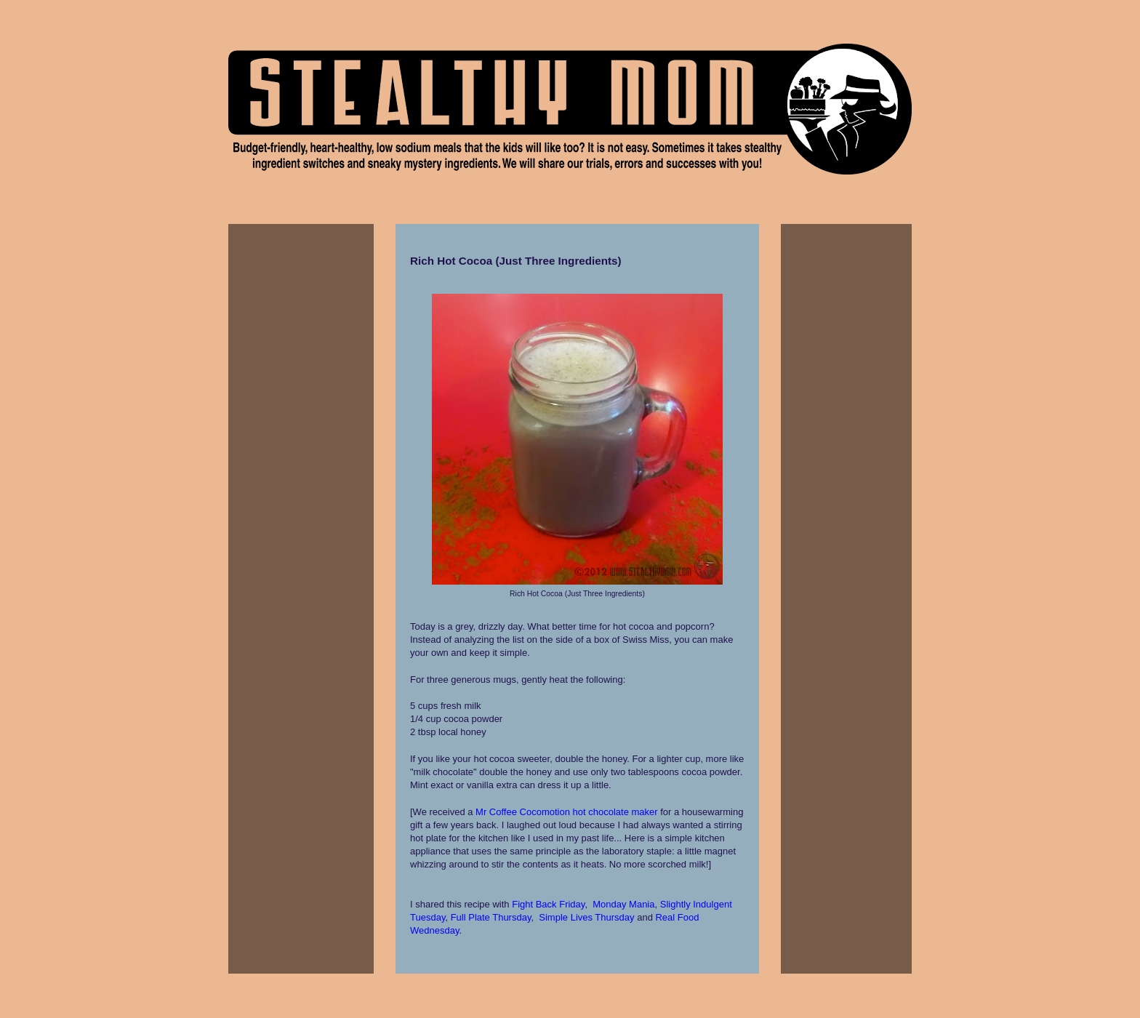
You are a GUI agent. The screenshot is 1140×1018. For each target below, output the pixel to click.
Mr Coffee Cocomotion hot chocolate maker (566, 811)
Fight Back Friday (548, 904)
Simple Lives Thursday (586, 917)
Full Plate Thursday (491, 917)
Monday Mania (623, 904)
